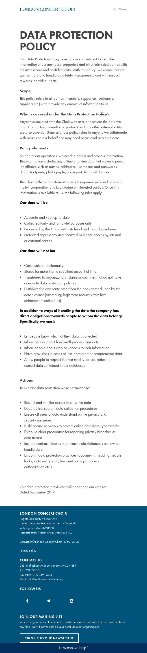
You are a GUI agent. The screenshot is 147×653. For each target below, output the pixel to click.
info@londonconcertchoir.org (45, 579)
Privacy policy (28, 551)
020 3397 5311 (42, 575)
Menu (120, 9)
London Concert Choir (47, 9)
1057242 (51, 519)
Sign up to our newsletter (49, 638)
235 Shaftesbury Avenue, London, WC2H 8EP (48, 565)
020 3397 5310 (34, 570)
